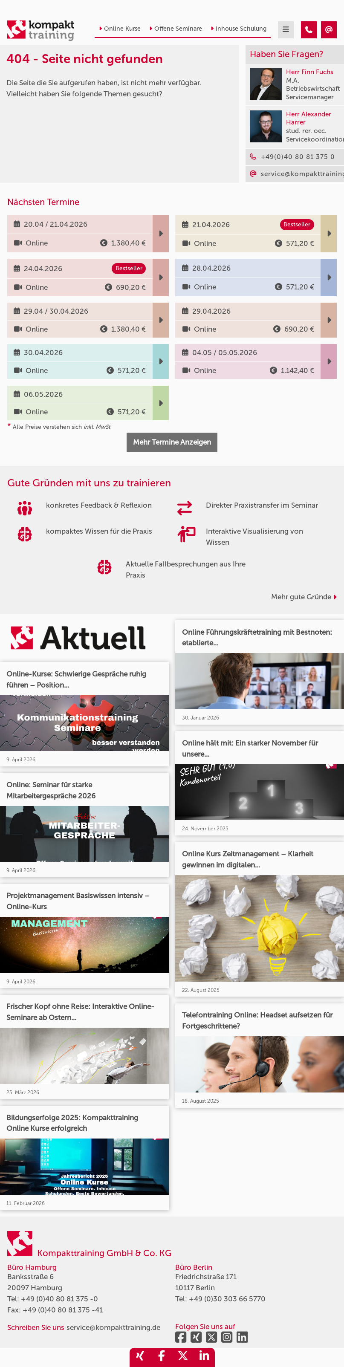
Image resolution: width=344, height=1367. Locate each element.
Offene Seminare (175, 28)
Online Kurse (120, 28)
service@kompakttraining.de (113, 1327)
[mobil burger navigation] (286, 29)
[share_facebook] (161, 1357)
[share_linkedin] (204, 1357)
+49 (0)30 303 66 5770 (227, 1299)
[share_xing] (140, 1357)
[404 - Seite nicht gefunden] (309, 29)
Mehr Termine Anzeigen (172, 442)
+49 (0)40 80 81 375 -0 (59, 1299)
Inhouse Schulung (238, 28)
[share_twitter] (183, 1357)
